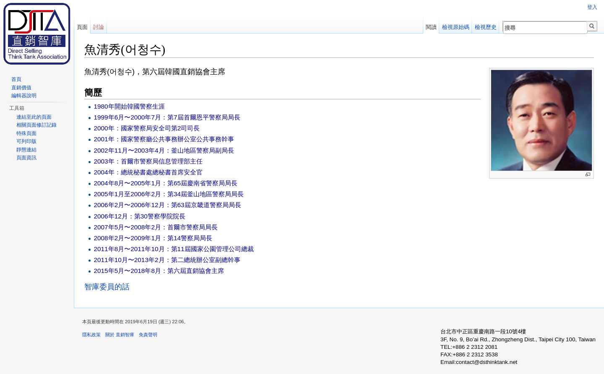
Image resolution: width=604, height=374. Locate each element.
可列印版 (26, 141)
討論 (98, 27)
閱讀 (431, 27)
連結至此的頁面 (34, 117)
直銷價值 (21, 88)
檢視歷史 (486, 27)
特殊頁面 (26, 133)
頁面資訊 (26, 158)
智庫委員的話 (107, 287)
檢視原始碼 (455, 27)
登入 (592, 7)
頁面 (82, 27)
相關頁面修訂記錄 (36, 125)
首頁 (16, 79)
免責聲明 (148, 334)
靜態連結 (26, 150)
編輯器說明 (23, 96)
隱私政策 (91, 334)
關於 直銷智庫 (119, 334)
